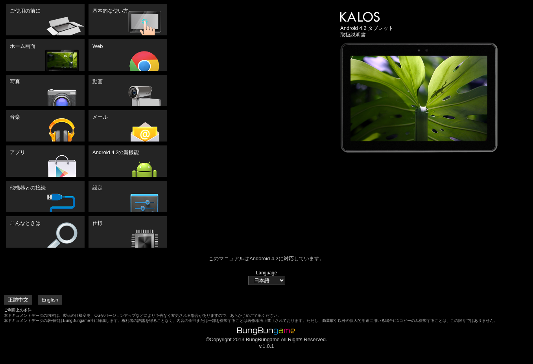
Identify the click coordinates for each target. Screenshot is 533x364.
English (50, 300)
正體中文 (18, 300)
